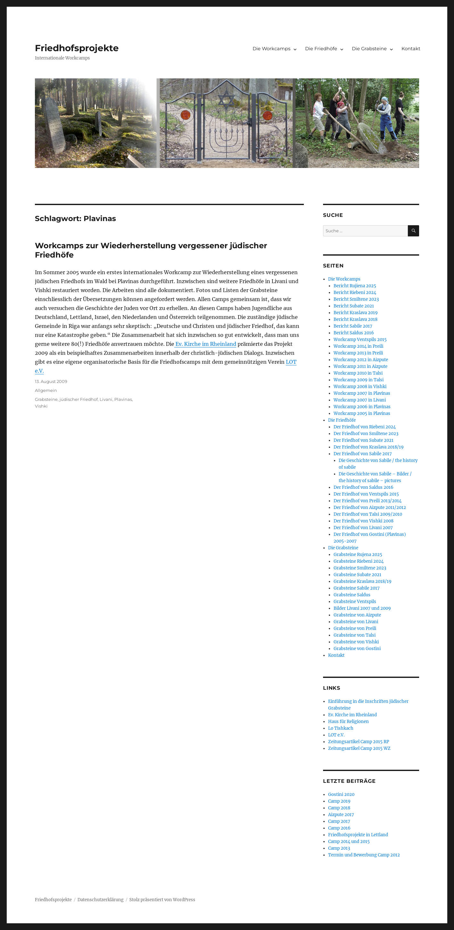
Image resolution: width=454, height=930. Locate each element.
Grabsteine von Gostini (357, 648)
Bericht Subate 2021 (354, 306)
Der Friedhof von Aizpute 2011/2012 (370, 507)
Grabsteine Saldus (352, 595)
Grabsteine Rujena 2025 (358, 554)
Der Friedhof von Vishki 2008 (363, 521)
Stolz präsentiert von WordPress (162, 899)
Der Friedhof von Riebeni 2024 (365, 427)
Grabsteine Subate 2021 (357, 574)
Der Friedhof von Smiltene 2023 (366, 433)
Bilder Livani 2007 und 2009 (362, 608)
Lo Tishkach (340, 728)
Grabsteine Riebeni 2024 (359, 561)
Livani (106, 399)
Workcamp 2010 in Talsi (358, 373)
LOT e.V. (336, 735)
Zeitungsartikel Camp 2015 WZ (359, 748)
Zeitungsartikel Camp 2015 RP (358, 741)
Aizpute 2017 (341, 814)
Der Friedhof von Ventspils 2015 (366, 494)
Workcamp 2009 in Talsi (359, 380)
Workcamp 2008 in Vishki (360, 386)
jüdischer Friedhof (79, 399)
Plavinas (123, 399)
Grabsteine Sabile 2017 (357, 588)
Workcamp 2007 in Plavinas (362, 393)
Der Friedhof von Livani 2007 (363, 527)
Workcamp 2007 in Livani (360, 400)
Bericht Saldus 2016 (354, 333)
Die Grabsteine (369, 49)
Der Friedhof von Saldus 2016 (363, 487)
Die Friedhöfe (321, 49)
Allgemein (46, 390)
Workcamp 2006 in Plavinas (362, 406)
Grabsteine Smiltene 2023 (360, 568)
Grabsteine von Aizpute (357, 615)
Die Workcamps (271, 49)
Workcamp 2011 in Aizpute (360, 366)
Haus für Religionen (348, 721)
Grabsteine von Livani (356, 621)
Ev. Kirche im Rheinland (205, 344)
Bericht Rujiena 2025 (355, 286)
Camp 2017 (339, 821)
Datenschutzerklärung (100, 899)
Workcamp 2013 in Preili (358, 353)
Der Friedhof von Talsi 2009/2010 (368, 514)
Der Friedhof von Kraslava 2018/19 (369, 447)
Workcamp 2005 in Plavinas (362, 413)
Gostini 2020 (341, 794)
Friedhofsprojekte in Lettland (358, 835)
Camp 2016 (339, 828)
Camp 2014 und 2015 (349, 841)
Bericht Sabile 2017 (353, 326)
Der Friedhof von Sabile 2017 (363, 454)
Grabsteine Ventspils (355, 601)
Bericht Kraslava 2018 (355, 319)
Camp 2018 (339, 808)
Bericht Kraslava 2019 (356, 312)
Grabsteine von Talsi (355, 635)
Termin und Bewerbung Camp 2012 (364, 855)
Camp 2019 (339, 801)
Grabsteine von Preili (355, 628)
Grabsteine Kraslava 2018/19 (363, 581)
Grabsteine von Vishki (356, 642)
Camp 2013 (339, 848)
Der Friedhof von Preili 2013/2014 (367, 501)
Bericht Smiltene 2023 (356, 299)
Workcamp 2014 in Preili (358, 346)
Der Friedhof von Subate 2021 (363, 440)
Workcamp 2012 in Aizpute (361, 359)
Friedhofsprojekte (77, 48)
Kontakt (410, 49)
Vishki (41, 406)
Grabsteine (46, 399)
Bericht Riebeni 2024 (355, 292)
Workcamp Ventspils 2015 (360, 339)
